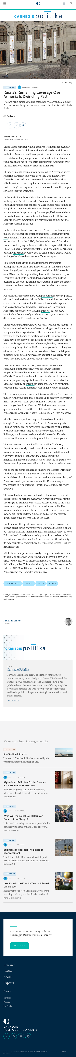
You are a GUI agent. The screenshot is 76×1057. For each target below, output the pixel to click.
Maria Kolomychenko (12, 897)
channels (48, 351)
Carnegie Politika (30, 87)
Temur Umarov (9, 796)
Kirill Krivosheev (13, 136)
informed (18, 252)
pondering (46, 295)
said (15, 245)
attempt (30, 383)
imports (45, 310)
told (5, 237)
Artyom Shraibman (11, 830)
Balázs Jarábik (9, 864)
